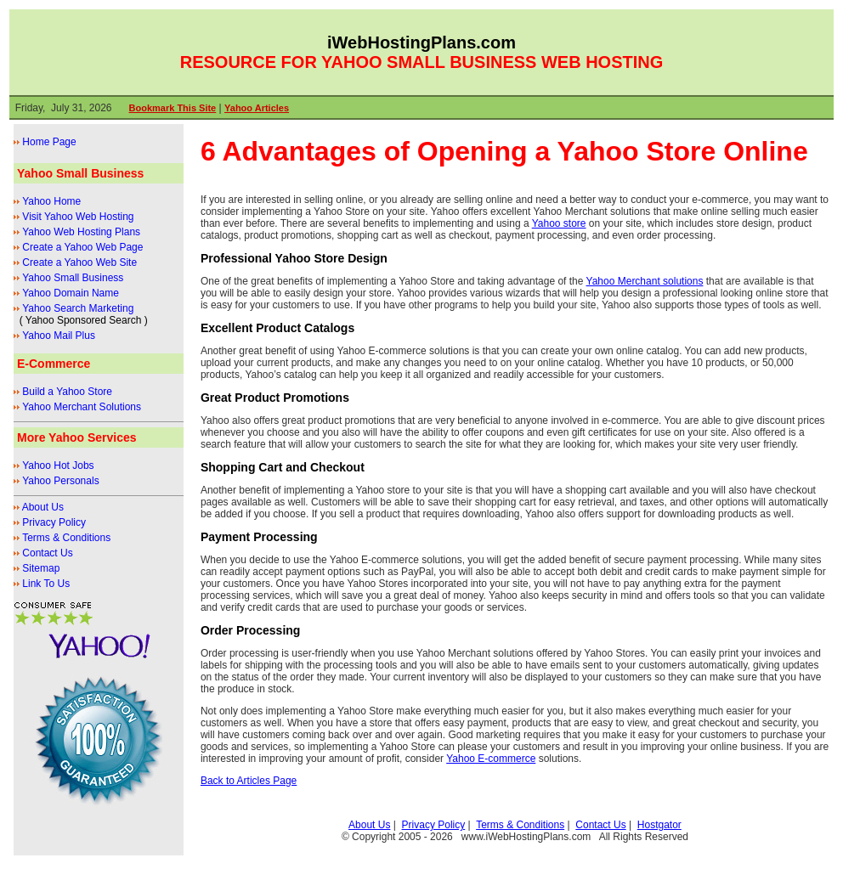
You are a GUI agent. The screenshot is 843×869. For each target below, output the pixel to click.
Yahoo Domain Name (70, 293)
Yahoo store (559, 223)
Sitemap (40, 568)
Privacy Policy (54, 522)
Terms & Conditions (66, 538)
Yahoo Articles (256, 108)
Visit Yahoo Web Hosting (77, 217)
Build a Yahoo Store (67, 392)
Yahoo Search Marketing (77, 308)
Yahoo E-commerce (490, 759)
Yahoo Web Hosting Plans (81, 232)
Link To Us (46, 584)
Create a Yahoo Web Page (82, 247)
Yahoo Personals (60, 481)
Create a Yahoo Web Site (79, 262)
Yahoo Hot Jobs (58, 465)
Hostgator (659, 825)
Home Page (49, 142)
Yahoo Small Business (72, 278)
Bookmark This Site (173, 108)
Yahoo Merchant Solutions (81, 407)
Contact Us (47, 553)
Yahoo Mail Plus (58, 335)
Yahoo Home (51, 201)
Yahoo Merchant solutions (645, 281)
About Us (43, 507)
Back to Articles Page (249, 781)
